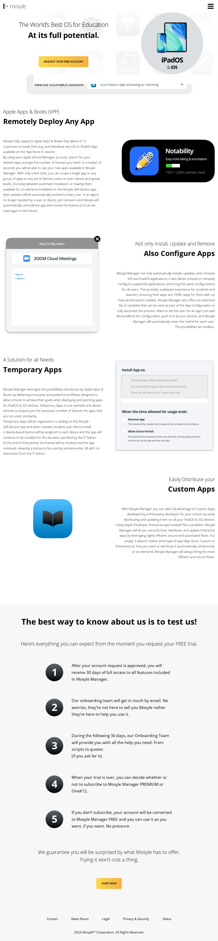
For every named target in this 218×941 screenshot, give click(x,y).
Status (167, 919)
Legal (106, 919)
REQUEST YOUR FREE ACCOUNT (63, 61)
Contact (52, 919)
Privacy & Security (136, 919)
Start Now (109, 883)
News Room (80, 919)
